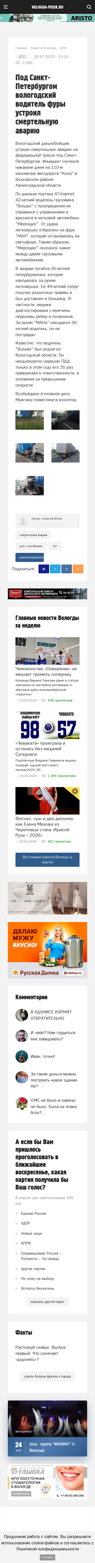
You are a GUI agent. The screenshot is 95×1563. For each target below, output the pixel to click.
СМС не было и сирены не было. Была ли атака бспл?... (54, 1106)
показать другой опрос (47, 1302)
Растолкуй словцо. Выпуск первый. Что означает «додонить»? (40, 1353)
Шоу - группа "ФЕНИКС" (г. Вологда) (52, 1447)
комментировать (32, 557)
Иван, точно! (43, 1056)
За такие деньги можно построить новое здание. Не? (55, 1080)
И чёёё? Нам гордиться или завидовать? (53, 1035)
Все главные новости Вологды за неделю (47, 859)
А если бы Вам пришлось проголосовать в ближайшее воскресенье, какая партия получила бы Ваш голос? (41, 1164)
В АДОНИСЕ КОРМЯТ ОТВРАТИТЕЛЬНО (51, 1014)
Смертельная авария (33, 535)
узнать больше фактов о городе (47, 1376)
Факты (23, 1332)
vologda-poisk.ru (47, 7)
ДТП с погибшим (31, 546)
